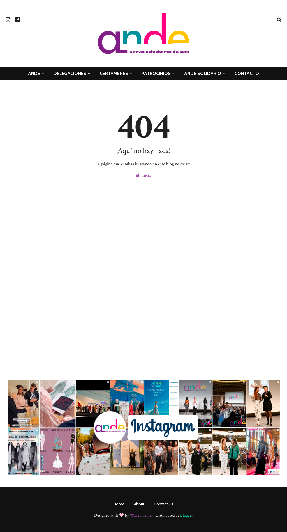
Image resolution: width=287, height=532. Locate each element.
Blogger (186, 515)
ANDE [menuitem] (34, 73)
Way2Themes (141, 515)
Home (119, 503)
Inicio (143, 175)
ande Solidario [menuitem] (202, 73)
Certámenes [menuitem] (114, 73)
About (139, 503)
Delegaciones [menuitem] (70, 73)
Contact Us (163, 503)
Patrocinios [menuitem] (156, 73)
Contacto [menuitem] (247, 73)
